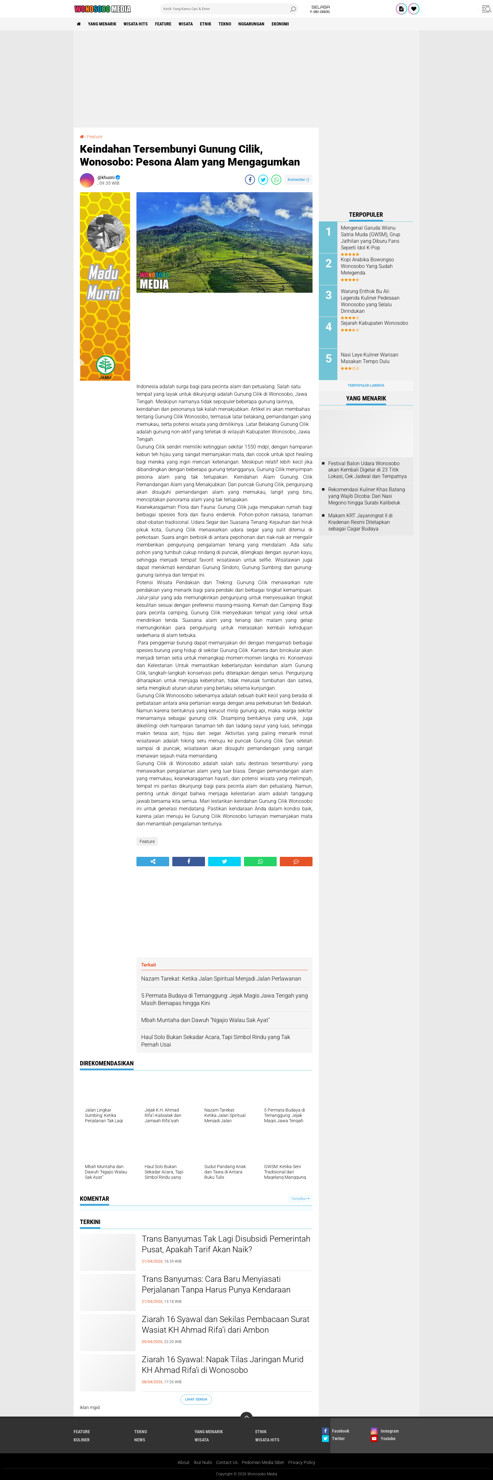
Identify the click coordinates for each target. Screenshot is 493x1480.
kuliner (82, 1439)
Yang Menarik (102, 23)
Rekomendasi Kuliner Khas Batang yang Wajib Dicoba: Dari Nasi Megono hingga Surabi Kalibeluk (366, 496)
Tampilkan (300, 1199)
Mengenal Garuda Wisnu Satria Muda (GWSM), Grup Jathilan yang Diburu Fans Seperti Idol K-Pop (370, 237)
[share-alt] (152, 861)
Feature (163, 23)
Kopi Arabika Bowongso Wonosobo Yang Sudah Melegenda (367, 266)
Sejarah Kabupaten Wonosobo (374, 323)
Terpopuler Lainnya (366, 386)
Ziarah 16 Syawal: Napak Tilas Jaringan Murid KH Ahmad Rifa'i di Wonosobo (222, 1365)
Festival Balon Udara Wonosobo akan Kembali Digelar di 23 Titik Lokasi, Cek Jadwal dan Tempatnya (367, 470)
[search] (229, 8)
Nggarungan (251, 23)
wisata (186, 23)
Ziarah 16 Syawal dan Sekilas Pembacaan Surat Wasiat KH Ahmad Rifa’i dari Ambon (225, 1324)
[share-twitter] (263, 180)
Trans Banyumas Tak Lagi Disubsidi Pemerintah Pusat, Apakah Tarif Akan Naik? (226, 1244)
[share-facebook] (250, 180)
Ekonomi (280, 23)
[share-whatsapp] (276, 180)
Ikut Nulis (203, 1462)
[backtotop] (246, 1418)
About (184, 1462)
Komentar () (298, 179)
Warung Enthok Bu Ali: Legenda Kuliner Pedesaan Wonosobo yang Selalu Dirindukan (370, 301)
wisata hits (136, 23)
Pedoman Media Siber (263, 1462)
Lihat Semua (196, 1399)
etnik (205, 23)
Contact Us (227, 1462)
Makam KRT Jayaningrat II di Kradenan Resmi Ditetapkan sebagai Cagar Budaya (360, 522)
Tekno (225, 23)
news (139, 1439)
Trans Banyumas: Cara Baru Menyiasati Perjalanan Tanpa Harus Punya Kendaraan (216, 1284)
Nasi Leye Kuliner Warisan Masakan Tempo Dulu (369, 358)
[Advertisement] (246, 79)
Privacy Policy (301, 1462)
